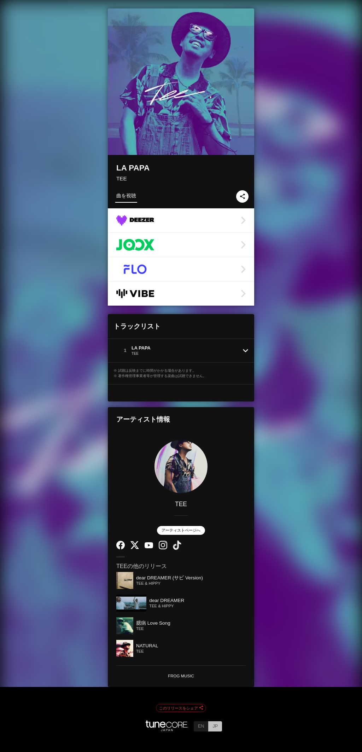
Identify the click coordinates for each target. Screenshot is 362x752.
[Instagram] (163, 547)
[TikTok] (177, 548)
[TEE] (181, 466)
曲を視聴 (126, 195)
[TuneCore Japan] (167, 729)
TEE (121, 178)
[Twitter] (134, 547)
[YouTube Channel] (149, 546)
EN (201, 726)
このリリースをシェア (181, 708)
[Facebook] (120, 547)
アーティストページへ (181, 530)
